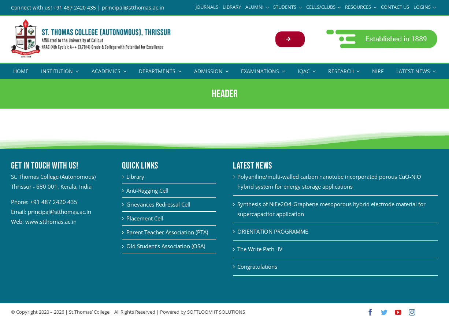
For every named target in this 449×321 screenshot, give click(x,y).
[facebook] (367, 312)
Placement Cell (144, 218)
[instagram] (409, 312)
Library (135, 176)
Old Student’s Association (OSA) (165, 245)
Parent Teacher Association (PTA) (166, 231)
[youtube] (395, 312)
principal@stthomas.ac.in (59, 211)
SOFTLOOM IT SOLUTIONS (216, 311)
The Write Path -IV (258, 248)
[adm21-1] (378, 31)
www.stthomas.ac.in (51, 221)
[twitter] (381, 312)
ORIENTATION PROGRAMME (271, 231)
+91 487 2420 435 (53, 201)
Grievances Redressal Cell (158, 204)
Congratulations (256, 266)
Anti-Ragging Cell (147, 190)
